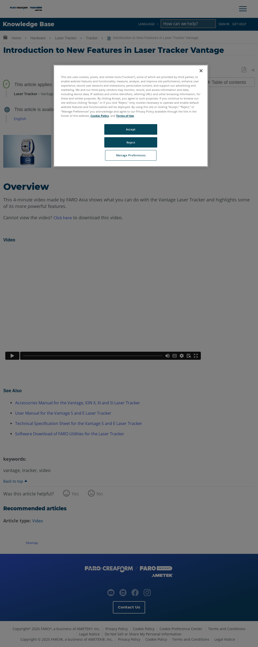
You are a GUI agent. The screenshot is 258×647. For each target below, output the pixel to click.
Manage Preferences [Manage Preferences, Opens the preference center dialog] (130, 155)
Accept (130, 129)
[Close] (201, 70)
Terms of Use (125, 116)
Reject (130, 142)
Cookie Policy (99, 116)
